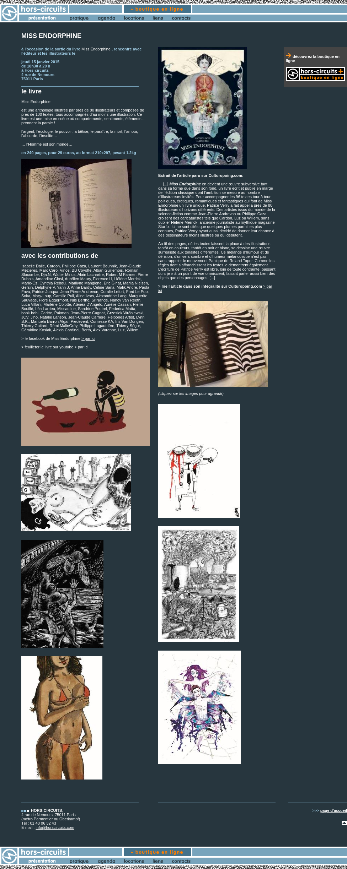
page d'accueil (333, 810)
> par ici (88, 338)
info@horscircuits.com (55, 827)
